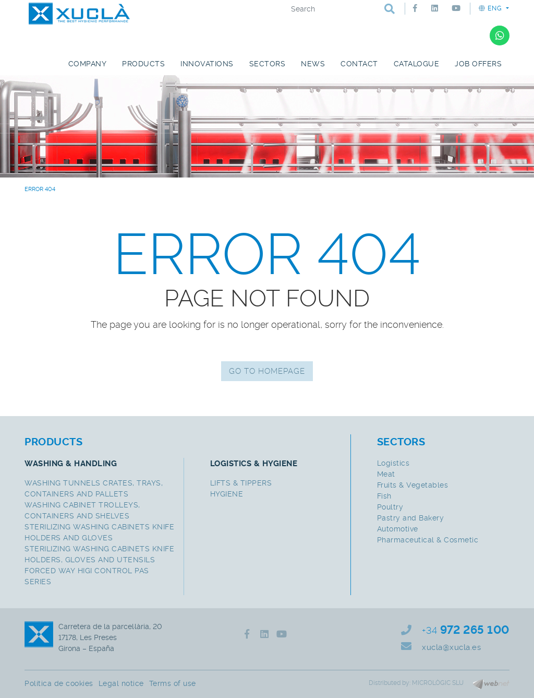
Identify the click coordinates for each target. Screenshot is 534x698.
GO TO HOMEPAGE (267, 371)
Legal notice (121, 683)
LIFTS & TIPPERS (241, 483)
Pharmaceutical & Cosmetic (428, 540)
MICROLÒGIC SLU (438, 683)
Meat (386, 474)
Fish (384, 496)
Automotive (397, 529)
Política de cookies (59, 683)
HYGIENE (227, 494)
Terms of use (172, 683)
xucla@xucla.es (451, 647)
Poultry (390, 507)
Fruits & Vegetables (412, 485)
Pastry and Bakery (410, 518)
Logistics (393, 463)
